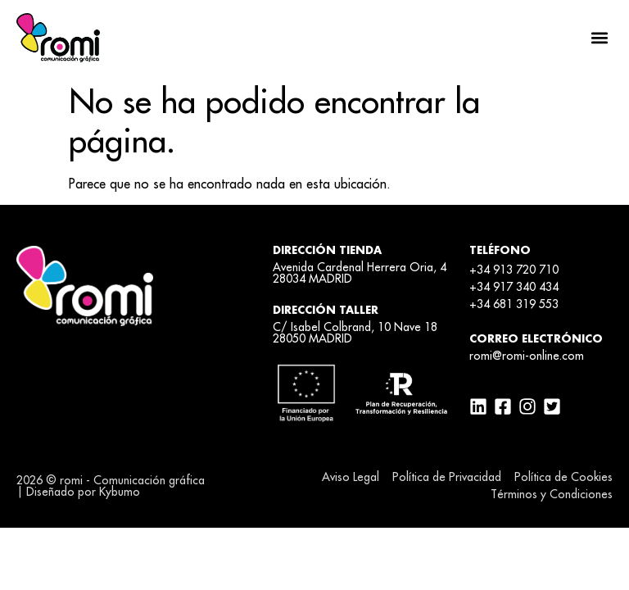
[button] (599, 37)
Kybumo (119, 491)
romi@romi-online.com (526, 355)
